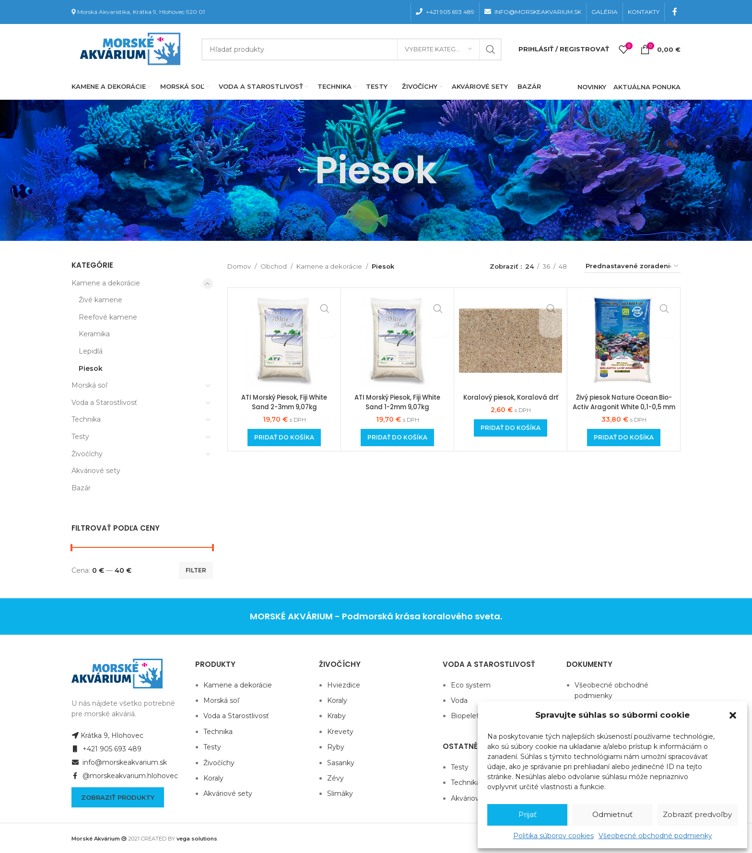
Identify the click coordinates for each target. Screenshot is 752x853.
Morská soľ (89, 385)
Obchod (273, 266)
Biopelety (467, 715)
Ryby (335, 747)
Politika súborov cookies (553, 835)
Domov (239, 266)
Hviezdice (343, 685)
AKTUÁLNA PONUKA (647, 87)
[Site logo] (128, 48)
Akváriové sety (95, 470)
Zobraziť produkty (117, 797)
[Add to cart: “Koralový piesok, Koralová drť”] (510, 437)
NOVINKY (591, 87)
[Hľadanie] (351, 49)
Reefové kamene (108, 317)
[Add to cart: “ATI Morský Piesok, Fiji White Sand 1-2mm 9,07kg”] (397, 437)
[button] (733, 715)
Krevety (340, 731)
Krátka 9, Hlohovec (107, 735)
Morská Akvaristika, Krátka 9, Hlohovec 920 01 (141, 11)
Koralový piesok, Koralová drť (510, 402)
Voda (459, 700)
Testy (80, 436)
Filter (196, 570)
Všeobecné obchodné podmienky (655, 835)
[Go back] (303, 170)
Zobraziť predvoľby (697, 814)
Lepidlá (91, 351)
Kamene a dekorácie (105, 283)
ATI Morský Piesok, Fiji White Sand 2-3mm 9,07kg (284, 402)
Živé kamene (100, 300)
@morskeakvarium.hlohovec (124, 775)
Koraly (213, 778)
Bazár (81, 488)
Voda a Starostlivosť (104, 402)
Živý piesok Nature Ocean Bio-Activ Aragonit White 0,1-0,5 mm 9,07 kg (624, 406)
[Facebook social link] (675, 11)
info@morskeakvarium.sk (119, 762)
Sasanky (340, 762)
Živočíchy (87, 454)
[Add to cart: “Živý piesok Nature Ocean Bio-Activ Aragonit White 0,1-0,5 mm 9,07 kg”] (623, 437)
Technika (86, 419)
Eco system (471, 685)
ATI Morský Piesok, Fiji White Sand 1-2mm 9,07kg (397, 402)
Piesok (91, 368)
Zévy (335, 778)
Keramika (94, 334)
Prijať (527, 814)
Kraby (336, 715)
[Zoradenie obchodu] (633, 266)
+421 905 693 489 (106, 749)
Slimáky (340, 793)
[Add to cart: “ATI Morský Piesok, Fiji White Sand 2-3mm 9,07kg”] (284, 437)
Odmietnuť (612, 814)
